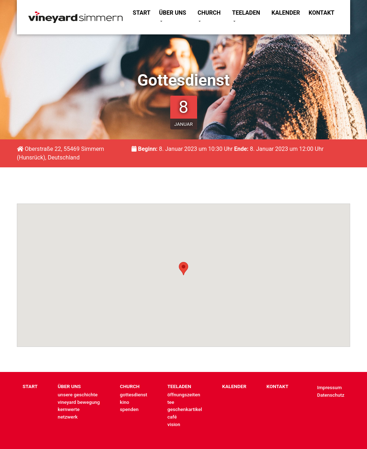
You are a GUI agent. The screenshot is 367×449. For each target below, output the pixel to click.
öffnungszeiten (183, 394)
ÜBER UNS (172, 12)
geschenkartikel (184, 409)
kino (124, 402)
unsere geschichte (77, 394)
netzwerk (67, 417)
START (141, 12)
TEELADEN (246, 12)
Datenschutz (330, 395)
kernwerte (69, 409)
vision (173, 424)
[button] (183, 268)
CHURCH (208, 12)
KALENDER (286, 12)
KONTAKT (321, 12)
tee (170, 402)
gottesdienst (133, 394)
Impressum (329, 387)
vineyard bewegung (79, 402)
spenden (129, 409)
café (172, 417)
